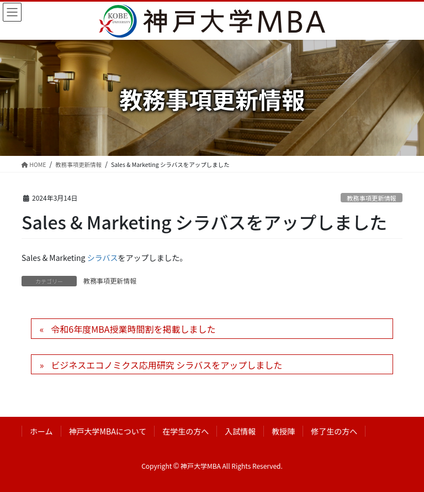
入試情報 (240, 431)
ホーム (41, 431)
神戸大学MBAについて (108, 431)
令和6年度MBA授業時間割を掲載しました (133, 329)
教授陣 (283, 431)
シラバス (102, 257)
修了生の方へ (334, 431)
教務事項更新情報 (371, 197)
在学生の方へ (185, 431)
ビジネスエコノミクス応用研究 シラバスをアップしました (166, 364)
